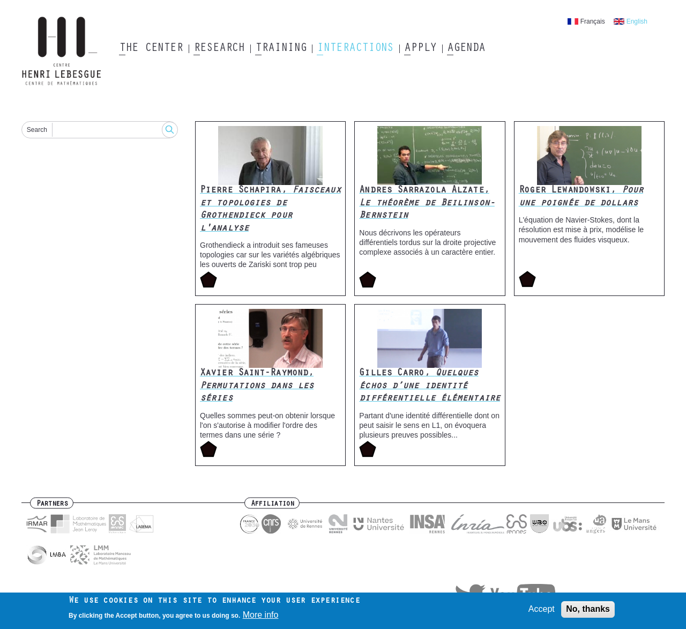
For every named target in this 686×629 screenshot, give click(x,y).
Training (280, 49)
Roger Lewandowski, (581, 197)
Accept (541, 611)
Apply (420, 49)
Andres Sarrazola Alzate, (427, 203)
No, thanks (588, 611)
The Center (151, 49)
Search (37, 130)
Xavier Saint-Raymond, (257, 386)
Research (218, 49)
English (637, 21)
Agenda (466, 49)
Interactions (355, 49)
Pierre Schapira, (270, 209)
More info (261, 617)
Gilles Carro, (429, 386)
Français (592, 21)
